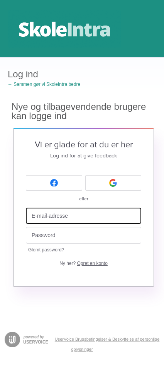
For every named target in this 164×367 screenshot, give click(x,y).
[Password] (83, 235)
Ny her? (83, 263)
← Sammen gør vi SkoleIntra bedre (44, 84)
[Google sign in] (113, 183)
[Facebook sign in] (54, 183)
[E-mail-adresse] (83, 216)
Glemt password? (46, 250)
